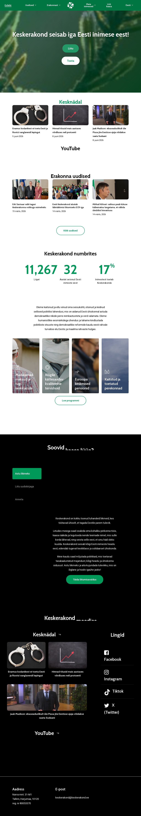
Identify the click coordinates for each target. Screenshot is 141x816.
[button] (70, 48)
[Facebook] (117, 666)
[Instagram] (117, 686)
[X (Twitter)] (117, 719)
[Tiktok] (117, 702)
